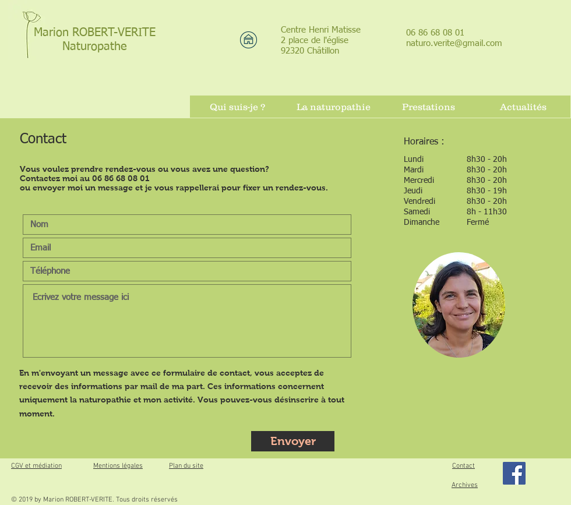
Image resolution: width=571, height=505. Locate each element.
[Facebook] (514, 473)
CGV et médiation (36, 466)
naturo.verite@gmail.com (454, 43)
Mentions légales (118, 466)
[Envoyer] (292, 441)
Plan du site (186, 466)
